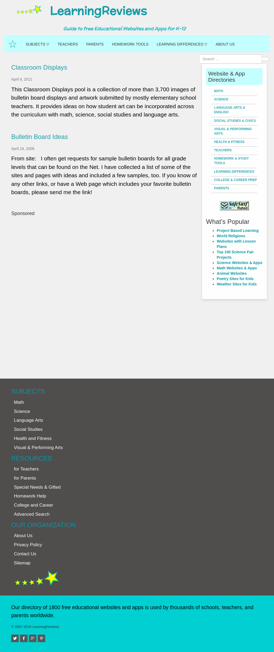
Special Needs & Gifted (37, 487)
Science (221, 99)
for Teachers (26, 469)
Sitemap (22, 563)
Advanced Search (32, 514)
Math (218, 91)
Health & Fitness (229, 142)
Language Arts (28, 420)
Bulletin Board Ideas (39, 136)
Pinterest (44, 637)
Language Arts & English (229, 110)
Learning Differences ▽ (182, 44)
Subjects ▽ (37, 44)
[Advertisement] (104, 295)
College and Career (33, 505)
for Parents (25, 478)
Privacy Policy (28, 544)
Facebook (27, 637)
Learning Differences (234, 172)
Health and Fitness (33, 438)
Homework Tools (130, 44)
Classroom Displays (39, 67)
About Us (225, 44)
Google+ (36, 637)
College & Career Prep (235, 180)
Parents (95, 44)
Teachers (68, 44)
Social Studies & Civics (235, 121)
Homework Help (30, 496)
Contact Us (25, 553)
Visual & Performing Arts (233, 131)
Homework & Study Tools (231, 161)
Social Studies (28, 429)
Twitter (18, 637)
